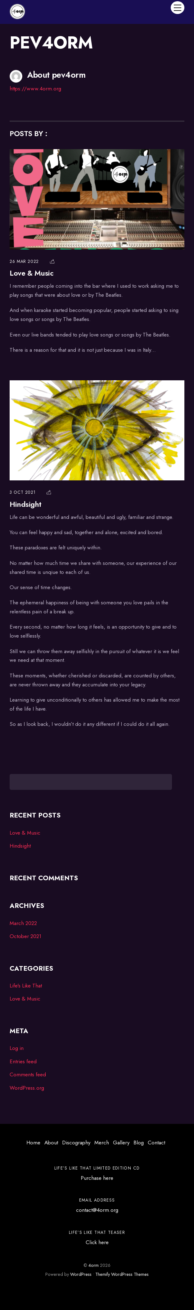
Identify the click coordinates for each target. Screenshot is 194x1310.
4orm (93, 1265)
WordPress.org (27, 1088)
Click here (97, 1242)
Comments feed (28, 1074)
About (51, 1142)
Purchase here (97, 1178)
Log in (17, 1048)
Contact (156, 1142)
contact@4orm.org (97, 1210)
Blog (138, 1142)
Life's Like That (26, 985)
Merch (101, 1142)
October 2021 (25, 936)
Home (33, 1142)
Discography (76, 1142)
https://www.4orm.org (35, 88)
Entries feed (23, 1061)
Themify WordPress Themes (122, 1274)
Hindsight (26, 504)
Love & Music (31, 273)
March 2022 (23, 923)
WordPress (81, 1274)
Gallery (121, 1142)
